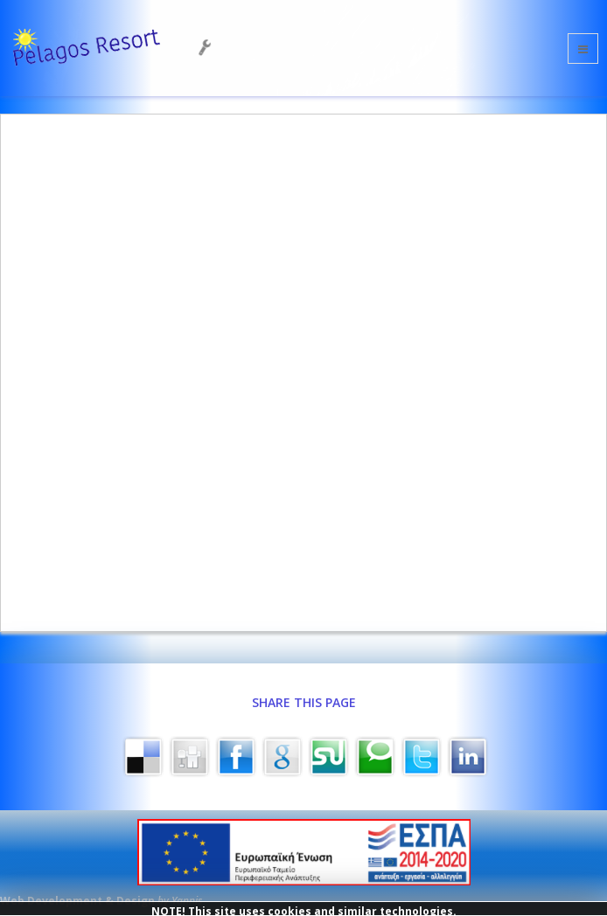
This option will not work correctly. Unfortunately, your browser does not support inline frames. (303, 370)
